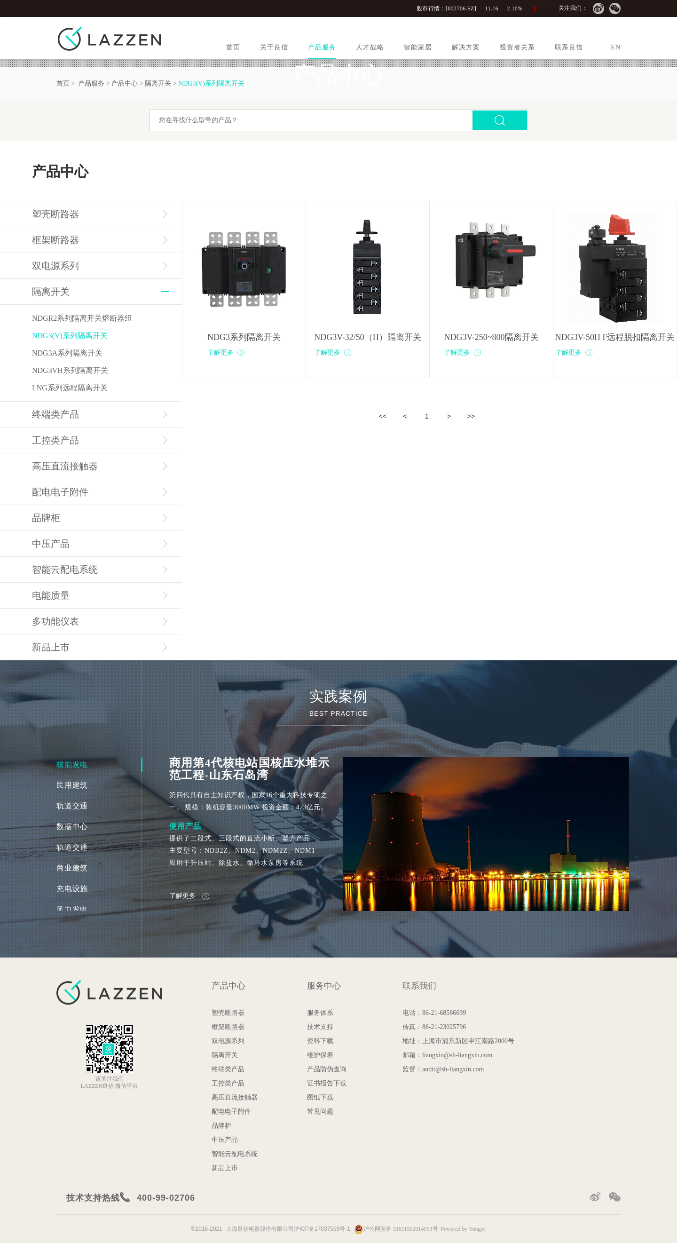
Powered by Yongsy (463, 1229)
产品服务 (322, 47)
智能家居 (418, 47)
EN (616, 47)
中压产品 (51, 543)
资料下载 (320, 1041)
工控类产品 (55, 440)
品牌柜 (46, 518)
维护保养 (320, 1055)
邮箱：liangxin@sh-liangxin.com (447, 1055)
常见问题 (320, 1111)
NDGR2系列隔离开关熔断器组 (82, 318)
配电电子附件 (60, 492)
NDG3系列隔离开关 (244, 337)
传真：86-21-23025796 (434, 1026)
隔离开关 (51, 291)
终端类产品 (55, 414)
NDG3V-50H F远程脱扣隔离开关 (615, 337)
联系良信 (569, 47)
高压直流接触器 (65, 466)
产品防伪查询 (326, 1069)
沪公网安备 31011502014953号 (396, 1229)
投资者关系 (517, 47)
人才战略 (370, 47)
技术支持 (320, 1026)
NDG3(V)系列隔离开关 (70, 336)
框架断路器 (55, 240)
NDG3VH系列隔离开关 (70, 370)
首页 (233, 47)
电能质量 (51, 595)
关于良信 (274, 47)
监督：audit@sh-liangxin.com (443, 1069)
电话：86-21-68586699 (434, 1012)
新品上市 (51, 647)
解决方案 (466, 47)
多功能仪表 (55, 621)
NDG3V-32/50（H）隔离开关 (367, 337)
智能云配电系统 (65, 569)
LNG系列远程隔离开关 (70, 388)
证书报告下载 (326, 1083)
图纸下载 (320, 1097)
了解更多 (226, 352)
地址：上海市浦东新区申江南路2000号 (458, 1041)
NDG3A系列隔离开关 (67, 353)
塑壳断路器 (55, 214)
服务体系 (320, 1012)
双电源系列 (55, 266)
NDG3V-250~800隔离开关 (491, 337)
